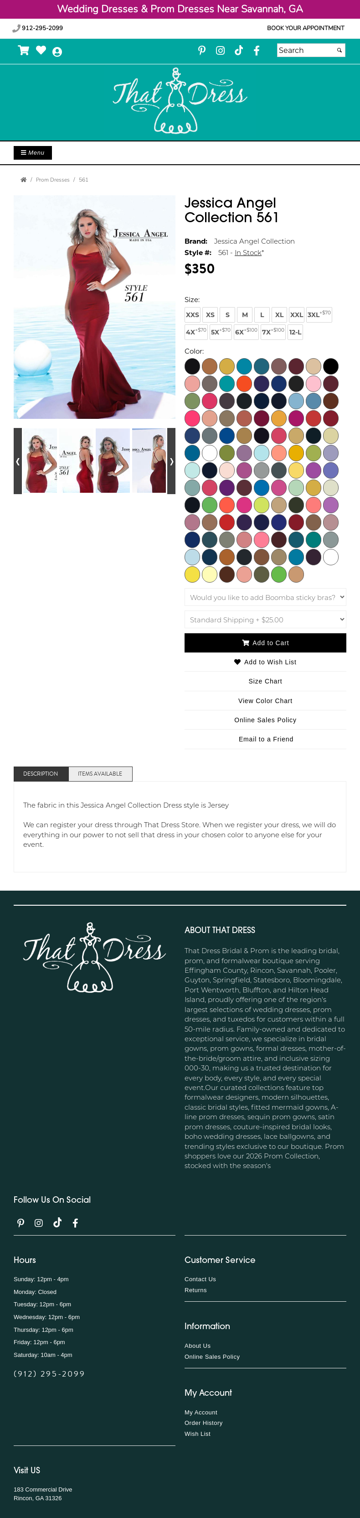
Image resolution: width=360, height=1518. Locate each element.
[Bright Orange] (244, 383)
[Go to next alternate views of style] (171, 461)
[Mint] (296, 487)
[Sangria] (279, 539)
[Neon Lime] (209, 504)
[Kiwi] (227, 452)
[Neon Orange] (227, 504)
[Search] (311, 50)
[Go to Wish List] (41, 50)
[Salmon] (261, 539)
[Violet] (313, 556)
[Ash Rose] (279, 366)
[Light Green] (313, 452)
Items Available (100, 774)
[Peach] (209, 522)
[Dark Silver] (209, 435)
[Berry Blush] (244, 574)
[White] (331, 556)
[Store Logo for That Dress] (180, 101)
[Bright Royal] (279, 383)
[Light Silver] (261, 470)
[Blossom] (192, 383)
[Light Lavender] (331, 452)
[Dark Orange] (313, 418)
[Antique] (227, 366)
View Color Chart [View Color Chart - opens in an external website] (265, 700)
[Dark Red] (331, 418)
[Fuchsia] (279, 435)
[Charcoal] (244, 400)
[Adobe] (209, 366)
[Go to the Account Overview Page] (57, 52)
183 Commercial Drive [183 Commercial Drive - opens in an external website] (43, 1489)
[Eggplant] (261, 435)
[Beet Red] (296, 366)
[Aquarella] (261, 366)
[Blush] (209, 383)
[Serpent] (313, 539)
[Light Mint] (192, 470)
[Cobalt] (279, 400)
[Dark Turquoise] (227, 435)
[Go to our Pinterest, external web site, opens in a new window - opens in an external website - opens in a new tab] (202, 51)
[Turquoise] (296, 556)
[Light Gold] (296, 452)
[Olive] (296, 504)
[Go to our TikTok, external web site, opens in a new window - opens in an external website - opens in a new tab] (238, 50)
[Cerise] (209, 400)
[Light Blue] (261, 452)
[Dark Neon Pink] (296, 418)
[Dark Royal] (192, 435)
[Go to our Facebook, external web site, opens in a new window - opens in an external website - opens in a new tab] (256, 51)
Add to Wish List (265, 662)
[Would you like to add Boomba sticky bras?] (265, 597)
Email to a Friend (266, 739)
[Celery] (192, 400)
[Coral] (192, 418)
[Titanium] (244, 556)
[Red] (296, 522)
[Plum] (244, 522)
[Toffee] (279, 556)
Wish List (198, 1433)
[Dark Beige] (227, 418)
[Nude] (279, 504)
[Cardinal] (331, 383)
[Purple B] (279, 522)
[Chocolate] (227, 574)
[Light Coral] (279, 452)
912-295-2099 (37, 28)
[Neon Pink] (244, 504)
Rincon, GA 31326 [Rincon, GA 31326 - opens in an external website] (38, 1498)
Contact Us (200, 1279)
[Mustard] (313, 487)
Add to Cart (265, 643)
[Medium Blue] (261, 487)
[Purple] (261, 522)
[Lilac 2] (331, 470)
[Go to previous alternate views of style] (18, 461)
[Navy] (192, 504)
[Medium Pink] (279, 487)
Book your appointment (306, 28)
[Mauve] (244, 487)
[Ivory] (331, 435)
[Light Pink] (227, 470)
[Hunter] (313, 435)
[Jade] (192, 452)
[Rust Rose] (244, 539)
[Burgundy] (192, 366)
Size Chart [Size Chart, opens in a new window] (266, 681)
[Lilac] (313, 470)
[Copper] (331, 400)
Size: (192, 299)
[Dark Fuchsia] (261, 418)
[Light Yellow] (296, 470)
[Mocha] (296, 574)
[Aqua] (244, 366)
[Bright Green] (227, 383)
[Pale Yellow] (209, 574)
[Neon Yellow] (261, 504)
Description (40, 774)
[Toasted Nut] (261, 556)
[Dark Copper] (244, 418)
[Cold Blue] (296, 400)
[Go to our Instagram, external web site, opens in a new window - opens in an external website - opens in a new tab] (220, 51)
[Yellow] (192, 574)
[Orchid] (331, 504)
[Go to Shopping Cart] (24, 50)
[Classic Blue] (261, 400)
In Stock (248, 252)
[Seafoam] (296, 539)
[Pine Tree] (261, 574)
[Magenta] (227, 487)
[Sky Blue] (192, 556)
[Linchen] (192, 487)
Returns (196, 1290)
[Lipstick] (209, 487)
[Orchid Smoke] (192, 522)
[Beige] (313, 366)
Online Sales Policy (212, 1356)
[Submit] (339, 50)
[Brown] (296, 383)
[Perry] (227, 522)
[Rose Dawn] (313, 522)
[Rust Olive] (227, 539)
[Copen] (313, 400)
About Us (198, 1345)
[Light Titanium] (279, 470)
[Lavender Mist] (244, 452)
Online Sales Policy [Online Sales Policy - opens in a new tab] (265, 720)
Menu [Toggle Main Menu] (33, 152)
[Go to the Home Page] (24, 179)
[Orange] (313, 504)
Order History (204, 1422)
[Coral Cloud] (209, 418)
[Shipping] (265, 619)
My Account (201, 1412)
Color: (194, 350)
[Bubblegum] (313, 383)
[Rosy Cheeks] (331, 522)
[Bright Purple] (261, 383)
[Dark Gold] (279, 418)
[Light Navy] (209, 470)
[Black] (331, 366)
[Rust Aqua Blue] (209, 539)
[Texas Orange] (227, 556)
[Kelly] (209, 452)
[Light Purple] (244, 470)
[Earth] (244, 435)
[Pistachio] (279, 574)
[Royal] (192, 539)
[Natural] (331, 487)
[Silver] (331, 539)
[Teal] (209, 556)
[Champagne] (227, 400)
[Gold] (296, 435)
